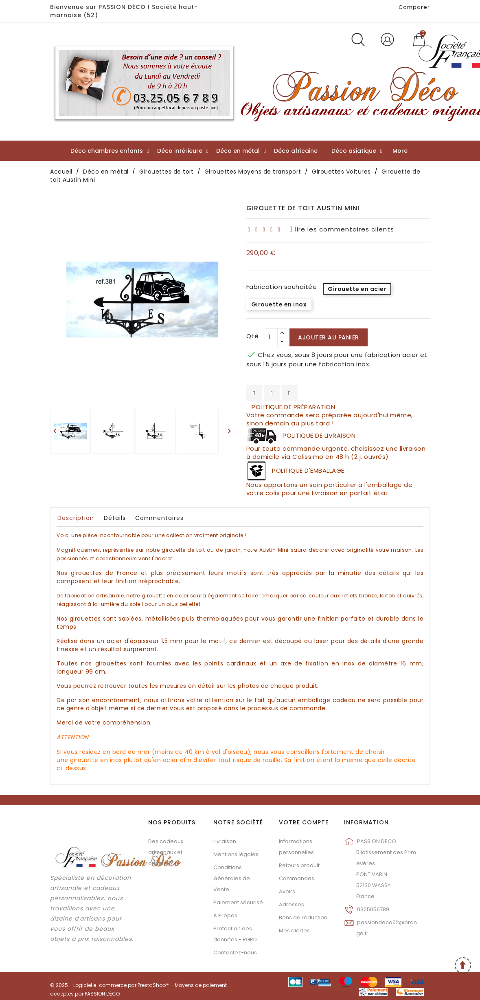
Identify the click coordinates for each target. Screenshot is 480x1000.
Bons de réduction (303, 917)
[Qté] (271, 337)
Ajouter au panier (328, 337)
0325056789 (373, 909)
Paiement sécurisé (238, 902)
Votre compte (304, 822)
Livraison (224, 841)
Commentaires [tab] (159, 518)
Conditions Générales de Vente (231, 878)
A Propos (225, 915)
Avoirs (287, 891)
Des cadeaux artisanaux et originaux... (165, 852)
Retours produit (299, 865)
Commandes (296, 878)
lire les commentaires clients (342, 229)
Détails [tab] (115, 518)
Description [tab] (75, 518)
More (400, 151)
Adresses (291, 904)
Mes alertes (294, 930)
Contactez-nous (235, 952)
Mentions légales (236, 854)
